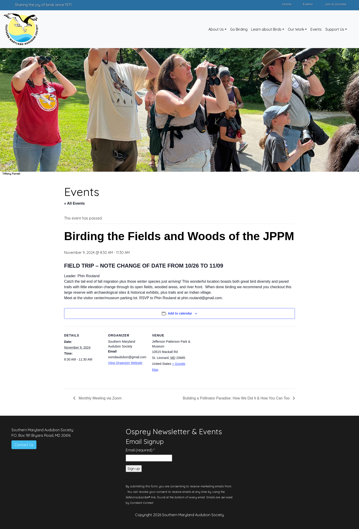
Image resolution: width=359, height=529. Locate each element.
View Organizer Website (125, 363)
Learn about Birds (266, 29)
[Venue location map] (220, 358)
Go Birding (238, 29)
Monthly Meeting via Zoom (100, 398)
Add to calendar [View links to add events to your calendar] (180, 313)
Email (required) (140, 450)
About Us (216, 29)
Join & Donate (335, 4)
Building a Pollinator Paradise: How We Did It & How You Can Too (237, 398)
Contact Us (23, 444)
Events (308, 4)
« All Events (74, 203)
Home (286, 4)
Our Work (296, 29)
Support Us (334, 29)
